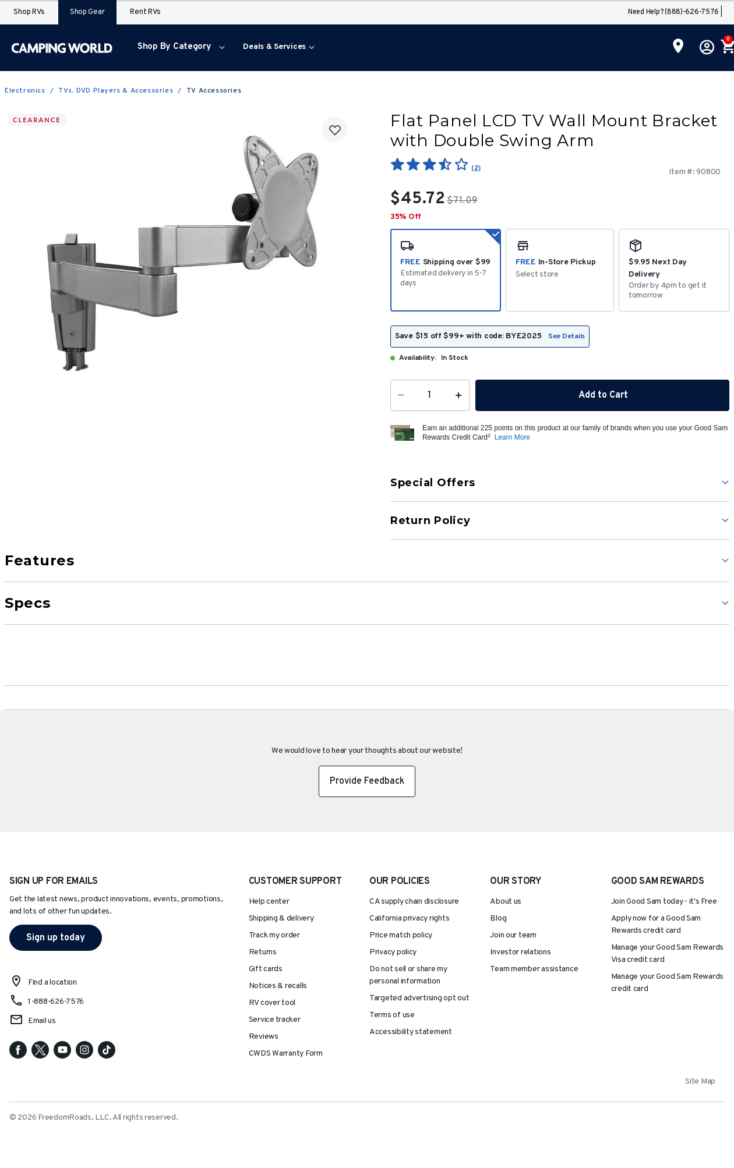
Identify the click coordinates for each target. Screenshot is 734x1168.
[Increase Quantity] (461, 395)
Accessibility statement (410, 1032)
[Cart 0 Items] (727, 47)
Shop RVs (28, 12)
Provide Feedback (367, 781)
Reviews (263, 1037)
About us (505, 902)
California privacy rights (409, 918)
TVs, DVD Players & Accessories (115, 90)
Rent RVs (145, 12)
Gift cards (266, 969)
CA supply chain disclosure (414, 902)
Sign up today (55, 938)
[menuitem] (178, 47)
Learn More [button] (512, 437)
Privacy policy (393, 952)
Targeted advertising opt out (419, 998)
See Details (566, 336)
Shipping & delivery (281, 918)
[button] (178, 47)
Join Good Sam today (664, 902)
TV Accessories (213, 90)
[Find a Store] (678, 47)
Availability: (417, 358)
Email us (42, 1021)
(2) (475, 168)
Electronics (25, 90)
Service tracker (275, 1020)
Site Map (700, 1081)
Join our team (513, 935)
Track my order (274, 935)
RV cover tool (272, 1003)
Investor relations (520, 952)
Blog (498, 918)
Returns (263, 952)
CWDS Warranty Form (286, 1054)
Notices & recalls (278, 986)
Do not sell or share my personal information (408, 975)
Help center (269, 902)
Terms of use (392, 1015)
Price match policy (400, 935)
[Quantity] (429, 395)
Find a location (52, 983)
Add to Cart (602, 395)
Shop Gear (87, 12)
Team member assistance (534, 969)
